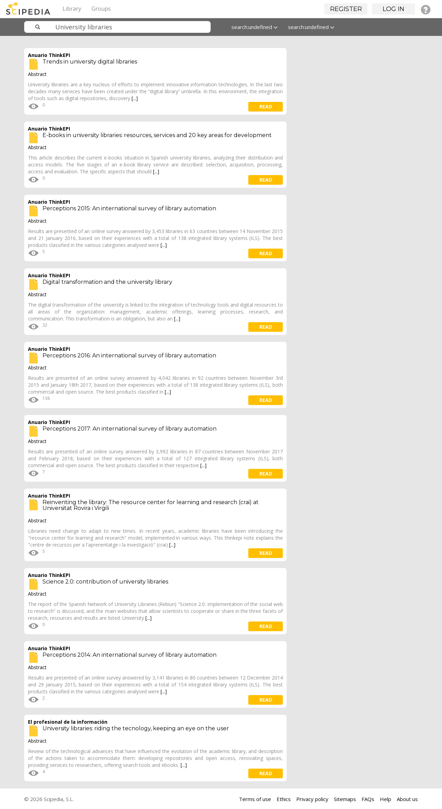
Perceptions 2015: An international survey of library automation (129, 208)
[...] (135, 98)
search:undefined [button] (254, 26)
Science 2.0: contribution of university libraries (105, 581)
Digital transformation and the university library (107, 282)
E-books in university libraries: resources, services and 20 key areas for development (157, 135)
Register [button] (346, 9)
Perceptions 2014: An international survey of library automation (129, 655)
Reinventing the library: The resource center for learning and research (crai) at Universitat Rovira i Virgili (150, 505)
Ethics (284, 799)
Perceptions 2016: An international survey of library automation (129, 355)
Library (72, 8)
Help (385, 799)
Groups (101, 8)
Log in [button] (393, 9)
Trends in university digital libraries (89, 61)
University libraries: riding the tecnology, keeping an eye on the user (135, 728)
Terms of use (255, 799)
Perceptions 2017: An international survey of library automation (129, 428)
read (265, 106)
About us (407, 799)
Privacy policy (312, 799)
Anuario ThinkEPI (49, 55)
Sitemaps (345, 799)
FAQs (368, 799)
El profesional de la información (67, 722)
